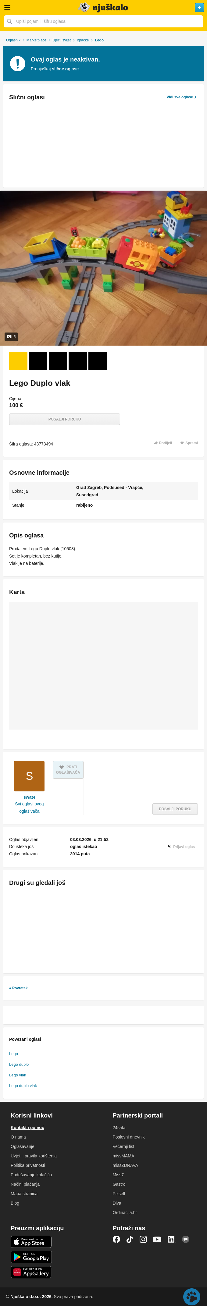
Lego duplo (19, 1064)
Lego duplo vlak (23, 1085)
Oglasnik (13, 40)
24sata (119, 1127)
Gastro (119, 1184)
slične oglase (65, 68)
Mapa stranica (24, 1193)
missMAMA (123, 1155)
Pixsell (119, 1193)
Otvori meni (7, 7)
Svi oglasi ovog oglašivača (29, 807)
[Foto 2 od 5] (38, 361)
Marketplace (36, 40)
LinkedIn (171, 1239)
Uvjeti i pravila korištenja (34, 1155)
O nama (18, 1137)
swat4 (29, 797)
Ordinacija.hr (125, 1212)
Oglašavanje (22, 1146)
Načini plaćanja (25, 1184)
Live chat (192, 1297)
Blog (15, 1203)
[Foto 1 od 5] (18, 361)
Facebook (116, 1239)
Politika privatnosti (28, 1165)
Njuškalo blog (185, 1239)
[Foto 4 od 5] (78, 361)
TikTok (130, 1239)
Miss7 (118, 1174)
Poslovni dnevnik (129, 1137)
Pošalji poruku (64, 419)
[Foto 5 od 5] (97, 361)
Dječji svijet (61, 40)
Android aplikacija (31, 1257)
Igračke (83, 40)
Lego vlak (17, 1075)
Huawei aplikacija (31, 1272)
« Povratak (18, 988)
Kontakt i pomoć (27, 1127)
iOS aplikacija (31, 1242)
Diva (117, 1203)
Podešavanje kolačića (31, 1174)
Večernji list (123, 1146)
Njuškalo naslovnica (103, 8)
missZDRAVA (125, 1165)
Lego (13, 1053)
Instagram (143, 1239)
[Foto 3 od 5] (58, 361)
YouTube (157, 1239)
